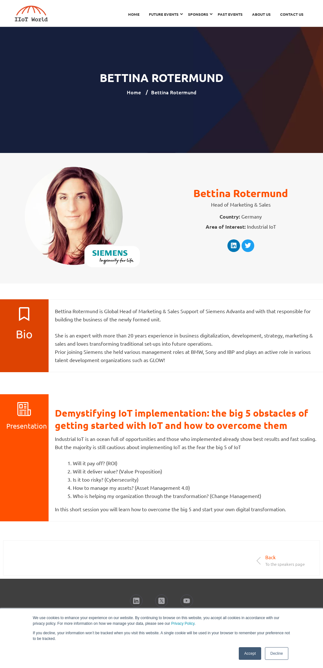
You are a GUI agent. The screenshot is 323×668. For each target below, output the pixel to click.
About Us (261, 14)
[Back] (259, 561)
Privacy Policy (183, 623)
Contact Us (291, 14)
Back (270, 557)
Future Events (164, 14)
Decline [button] (276, 653)
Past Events (230, 14)
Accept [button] (250, 653)
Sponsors (198, 14)
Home (133, 14)
